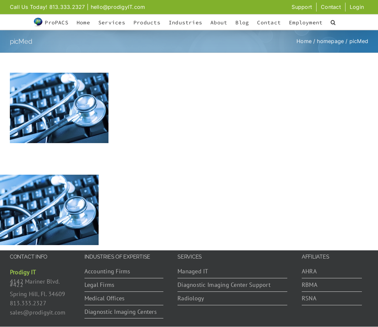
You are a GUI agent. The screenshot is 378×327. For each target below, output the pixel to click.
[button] (333, 22)
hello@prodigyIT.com (118, 7)
